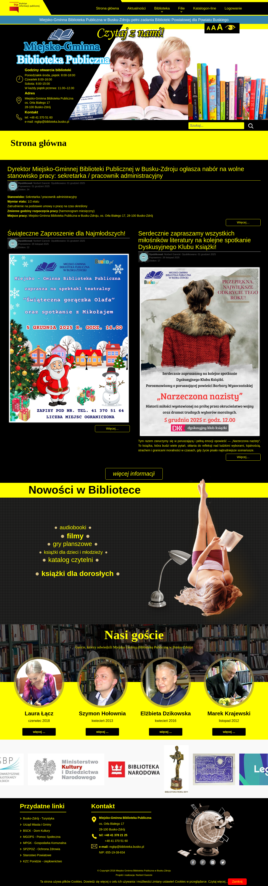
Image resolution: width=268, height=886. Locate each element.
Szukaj (250, 125)
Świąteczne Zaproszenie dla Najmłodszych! (66, 233)
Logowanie (233, 8)
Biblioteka (162, 8)
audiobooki (73, 527)
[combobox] (216, 125)
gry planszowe (72, 543)
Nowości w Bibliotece (84, 490)
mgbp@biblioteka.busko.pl (51, 121)
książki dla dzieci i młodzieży (73, 552)
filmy (75, 536)
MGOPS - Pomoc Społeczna (41, 836)
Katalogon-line (204, 8)
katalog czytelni (70, 559)
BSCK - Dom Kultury (36, 830)
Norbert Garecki (144, 875)
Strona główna (107, 8)
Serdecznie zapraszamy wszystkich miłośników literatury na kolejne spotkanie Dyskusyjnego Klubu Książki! (194, 240)
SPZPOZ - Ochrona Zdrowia (41, 849)
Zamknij (237, 881)
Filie (181, 8)
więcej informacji (134, 474)
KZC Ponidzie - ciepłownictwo (42, 861)
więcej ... (39, 732)
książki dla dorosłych (78, 573)
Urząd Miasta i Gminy (37, 824)
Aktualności (136, 8)
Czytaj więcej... (218, 881)
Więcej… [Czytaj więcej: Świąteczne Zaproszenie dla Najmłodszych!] (112, 428)
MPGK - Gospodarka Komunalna (44, 843)
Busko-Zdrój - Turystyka (38, 818)
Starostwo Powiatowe (37, 855)
